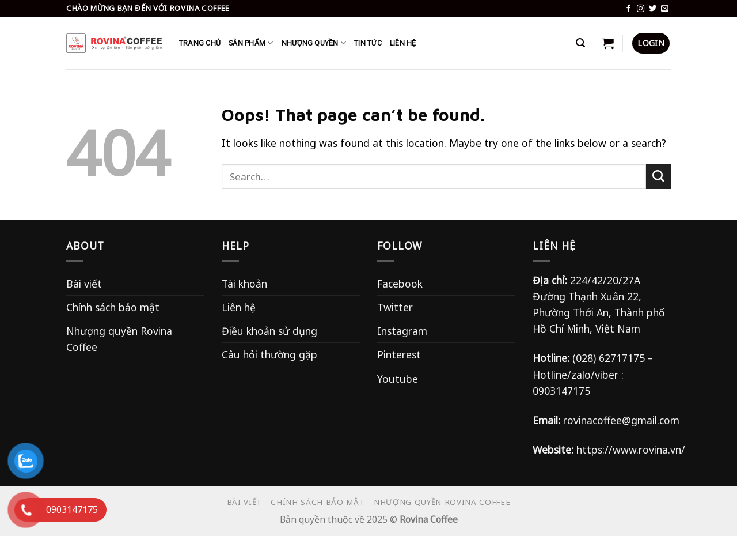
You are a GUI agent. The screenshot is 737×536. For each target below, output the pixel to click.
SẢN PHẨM (251, 42)
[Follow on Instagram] (640, 9)
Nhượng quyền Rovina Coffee (119, 339)
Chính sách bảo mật (112, 307)
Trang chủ (200, 43)
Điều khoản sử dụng (269, 331)
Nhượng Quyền (314, 42)
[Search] (580, 43)
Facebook (400, 283)
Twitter (395, 307)
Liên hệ (239, 307)
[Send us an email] (664, 9)
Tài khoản (244, 283)
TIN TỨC (368, 43)
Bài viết (84, 283)
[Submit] (658, 176)
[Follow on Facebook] (628, 9)
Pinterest (399, 354)
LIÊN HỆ (403, 43)
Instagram (402, 331)
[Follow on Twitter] (652, 9)
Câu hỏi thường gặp (269, 354)
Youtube (397, 379)
